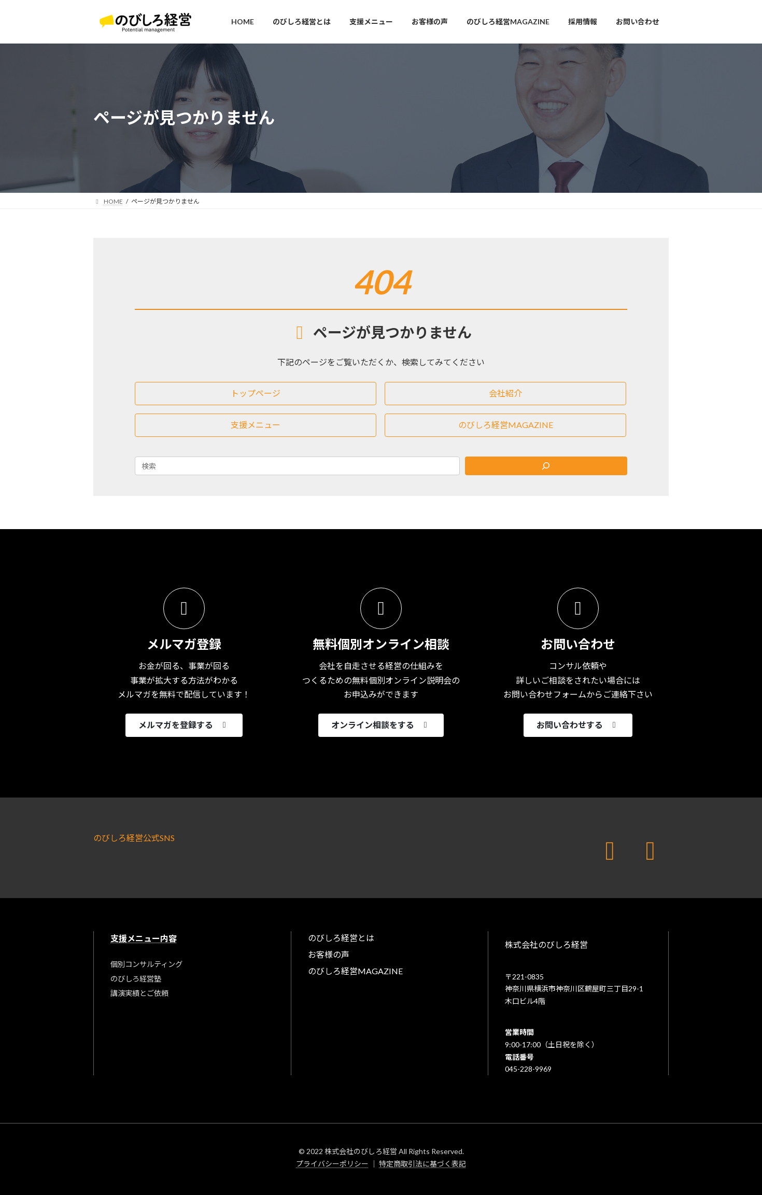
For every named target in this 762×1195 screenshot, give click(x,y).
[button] (255, 393)
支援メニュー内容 (143, 938)
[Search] (546, 466)
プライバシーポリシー (332, 1163)
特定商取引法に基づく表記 (422, 1163)
